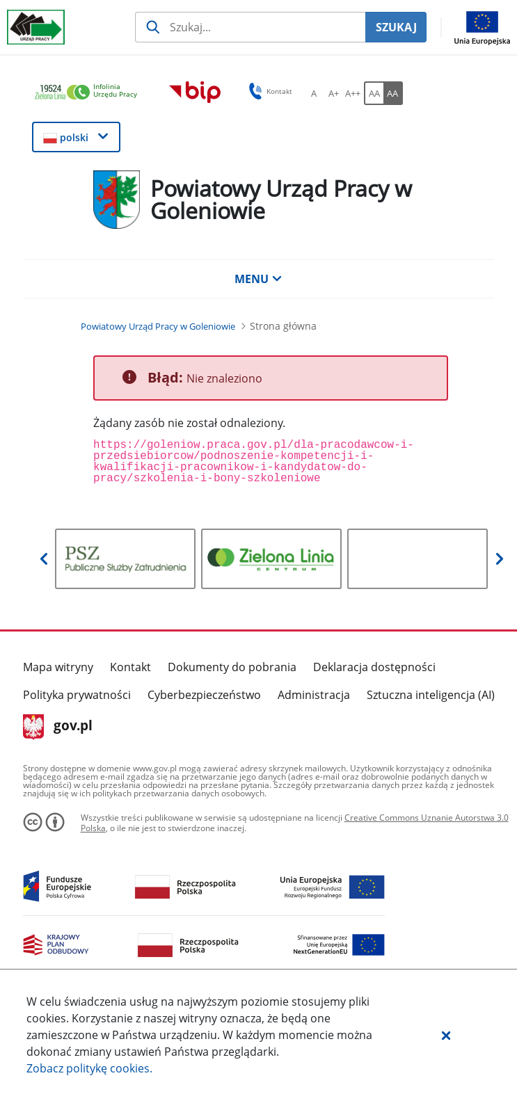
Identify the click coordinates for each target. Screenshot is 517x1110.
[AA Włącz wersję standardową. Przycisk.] (373, 93)
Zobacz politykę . (89, 1068)
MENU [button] (258, 279)
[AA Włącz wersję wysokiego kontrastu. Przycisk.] (393, 93)
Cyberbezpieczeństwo (204, 694)
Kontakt (130, 667)
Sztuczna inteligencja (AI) (431, 694)
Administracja (314, 694)
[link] (89, 93)
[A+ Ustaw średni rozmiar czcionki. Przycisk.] (333, 93)
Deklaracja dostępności (374, 667)
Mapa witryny (58, 667)
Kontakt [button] (268, 91)
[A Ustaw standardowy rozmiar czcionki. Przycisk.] (313, 93)
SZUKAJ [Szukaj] (396, 27)
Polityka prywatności (77, 694)
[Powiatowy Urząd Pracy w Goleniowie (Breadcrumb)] (158, 326)
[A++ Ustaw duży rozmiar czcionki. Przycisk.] (352, 93)
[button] (446, 1035)
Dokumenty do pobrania (232, 667)
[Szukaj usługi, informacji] (250, 27)
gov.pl (58, 726)
